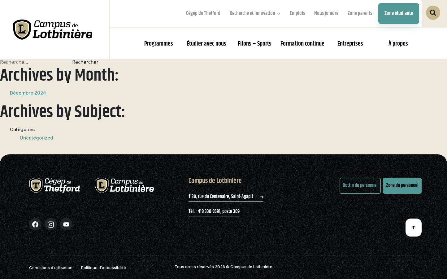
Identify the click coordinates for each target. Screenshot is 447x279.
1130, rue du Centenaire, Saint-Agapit (226, 197)
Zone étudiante (398, 13)
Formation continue (302, 44)
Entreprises (350, 44)
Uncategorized (36, 138)
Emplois (297, 13)
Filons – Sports (254, 44)
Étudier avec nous (206, 44)
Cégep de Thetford (203, 13)
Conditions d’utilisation (51, 267)
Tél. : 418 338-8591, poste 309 (214, 211)
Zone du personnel (402, 185)
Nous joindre (326, 13)
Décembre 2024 (28, 93)
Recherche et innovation (252, 13)
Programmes (158, 44)
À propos (398, 44)
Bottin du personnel (360, 185)
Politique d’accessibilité (103, 267)
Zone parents (360, 13)
